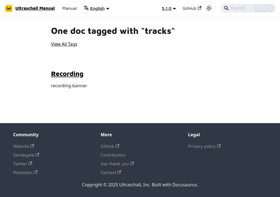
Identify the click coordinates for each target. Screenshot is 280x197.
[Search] (248, 8)
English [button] (94, 8)
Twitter (22, 163)
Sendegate (26, 154)
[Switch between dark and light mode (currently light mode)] (209, 8)
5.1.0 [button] (166, 8)
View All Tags (64, 44)
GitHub (192, 8)
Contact (111, 172)
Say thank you (117, 163)
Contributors (113, 154)
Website (23, 146)
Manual (69, 8)
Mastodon (25, 172)
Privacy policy (204, 146)
